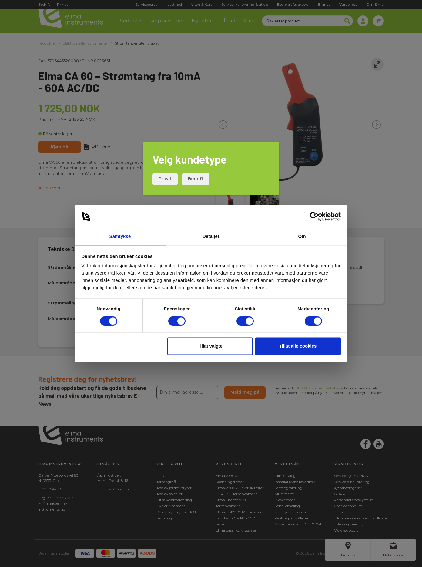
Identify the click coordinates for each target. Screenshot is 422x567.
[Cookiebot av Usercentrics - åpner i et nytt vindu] (314, 216)
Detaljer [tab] (211, 236)
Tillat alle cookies (297, 346)
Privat (165, 179)
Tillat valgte (210, 346)
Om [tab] (302, 236)
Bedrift (195, 179)
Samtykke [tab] (120, 236)
